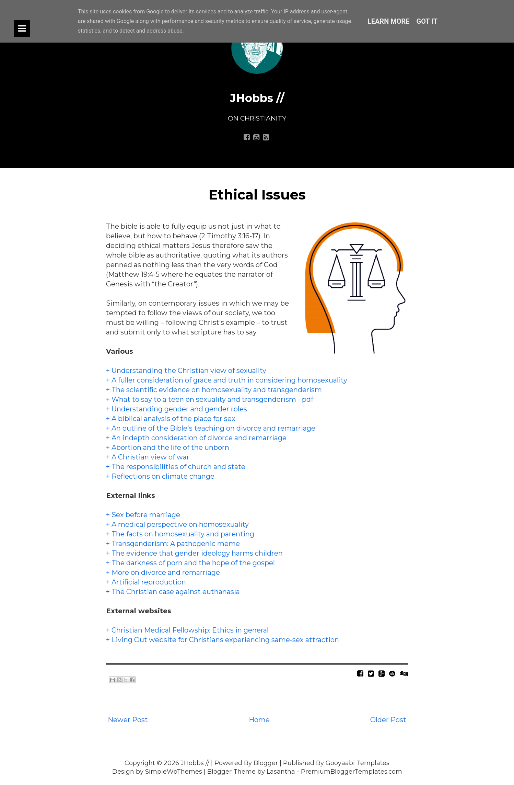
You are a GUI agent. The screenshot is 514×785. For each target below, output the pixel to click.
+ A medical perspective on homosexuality (177, 524)
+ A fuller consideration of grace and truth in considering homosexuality (226, 380)
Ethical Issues (257, 194)
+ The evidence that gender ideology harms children (194, 553)
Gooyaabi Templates (357, 763)
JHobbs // (257, 98)
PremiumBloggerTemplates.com (351, 771)
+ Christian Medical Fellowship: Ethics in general (187, 630)
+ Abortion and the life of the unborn (167, 447)
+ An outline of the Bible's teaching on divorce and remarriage (210, 428)
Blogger (266, 763)
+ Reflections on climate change (160, 476)
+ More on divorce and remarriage (163, 572)
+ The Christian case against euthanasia (173, 592)
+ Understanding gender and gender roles (176, 409)
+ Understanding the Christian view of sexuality (186, 370)
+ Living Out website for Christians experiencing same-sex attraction (222, 640)
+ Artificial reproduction (146, 582)
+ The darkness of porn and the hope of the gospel (190, 563)
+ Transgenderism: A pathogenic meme (173, 543)
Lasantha (281, 771)
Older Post (388, 720)
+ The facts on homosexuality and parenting (180, 534)
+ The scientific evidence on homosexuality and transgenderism (214, 390)
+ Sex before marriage (143, 515)
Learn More (388, 21)
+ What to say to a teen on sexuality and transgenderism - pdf (209, 399)
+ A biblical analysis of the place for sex (170, 418)
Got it (427, 21)
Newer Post (128, 720)
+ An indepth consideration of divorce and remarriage (196, 438)
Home (259, 720)
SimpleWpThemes (173, 771)
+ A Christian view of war (147, 457)
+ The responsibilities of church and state (175, 467)
